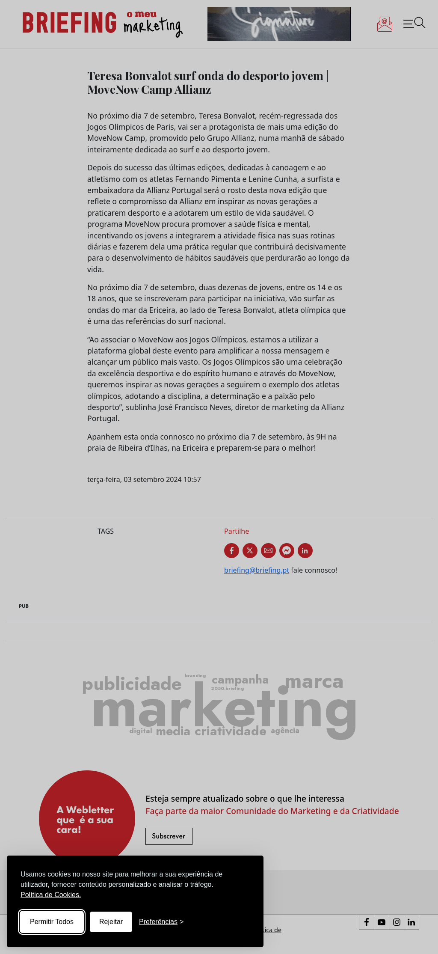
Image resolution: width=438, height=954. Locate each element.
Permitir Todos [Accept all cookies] (52, 921)
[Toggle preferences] (161, 921)
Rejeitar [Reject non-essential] (111, 921)
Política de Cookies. (51, 894)
